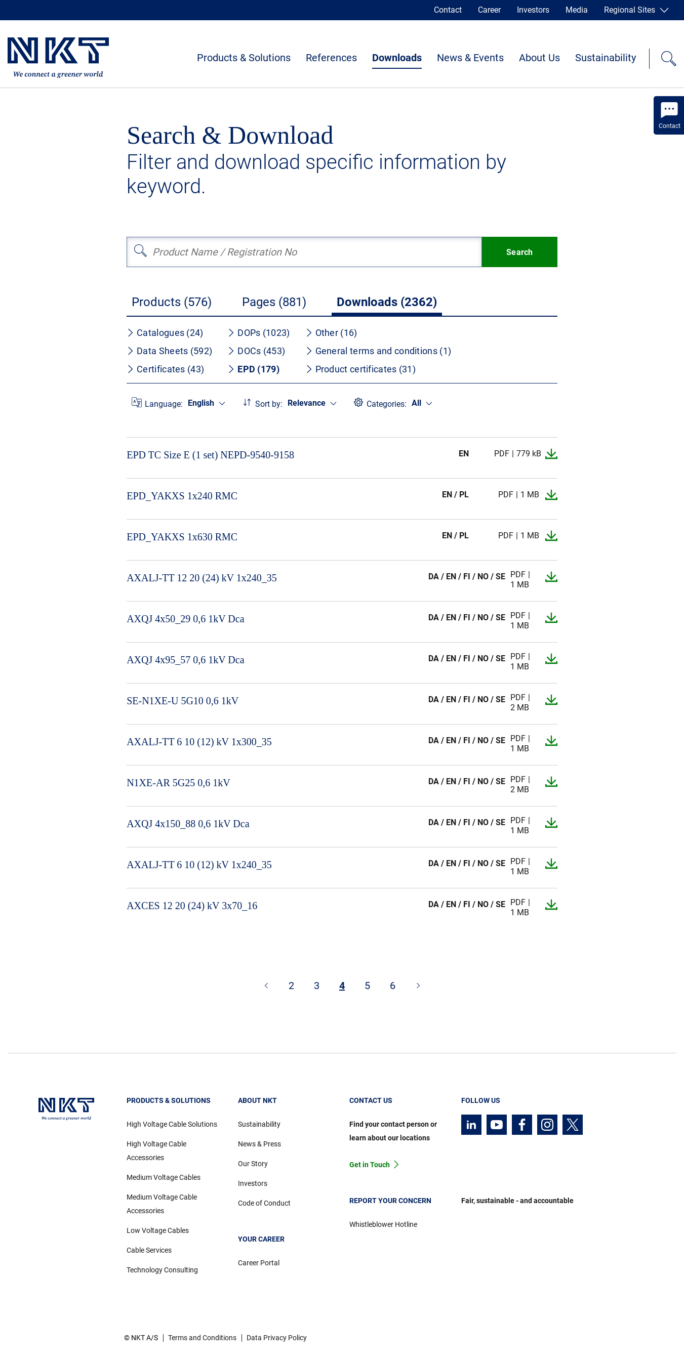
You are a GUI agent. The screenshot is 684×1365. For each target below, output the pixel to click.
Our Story (253, 1164)
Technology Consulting (162, 1270)
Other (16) (331, 332)
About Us (539, 58)
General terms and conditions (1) (378, 351)
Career (489, 10)
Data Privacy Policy (277, 1338)
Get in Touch (369, 1165)
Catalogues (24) (165, 332)
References (331, 58)
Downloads (397, 58)
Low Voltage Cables (158, 1230)
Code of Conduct (264, 1203)
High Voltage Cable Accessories (156, 1151)
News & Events (470, 58)
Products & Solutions (244, 58)
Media (577, 10)
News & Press (259, 1144)
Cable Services (149, 1250)
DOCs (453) (256, 351)
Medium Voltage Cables (163, 1177)
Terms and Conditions (202, 1338)
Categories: (387, 404)
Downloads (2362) (387, 302)
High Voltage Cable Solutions (172, 1124)
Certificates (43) (165, 369)
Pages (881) (274, 302)
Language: (164, 404)
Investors (533, 10)
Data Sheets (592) (169, 351)
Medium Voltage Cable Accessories (162, 1204)
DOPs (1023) (258, 332)
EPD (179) (253, 369)
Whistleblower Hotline (383, 1224)
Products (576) (172, 302)
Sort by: (269, 404)
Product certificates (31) (360, 369)
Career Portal (258, 1263)
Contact (448, 10)
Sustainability (605, 58)
